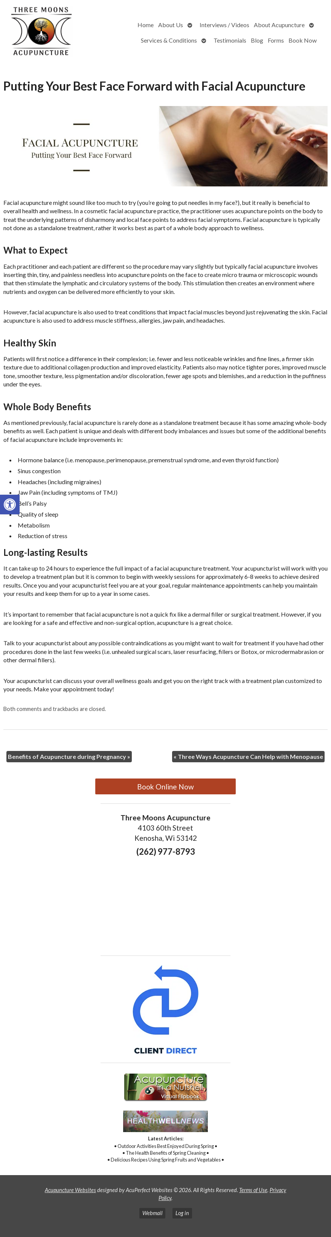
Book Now (302, 40)
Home (145, 24)
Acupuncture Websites (70, 1190)
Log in (182, 1213)
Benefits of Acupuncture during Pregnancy (69, 756)
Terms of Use (253, 1190)
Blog (257, 40)
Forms (276, 40)
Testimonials (230, 40)
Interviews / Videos (224, 24)
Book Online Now (165, 786)
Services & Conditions (169, 40)
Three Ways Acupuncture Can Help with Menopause (248, 756)
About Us (170, 24)
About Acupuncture (279, 24)
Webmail (152, 1213)
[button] (10, 504)
